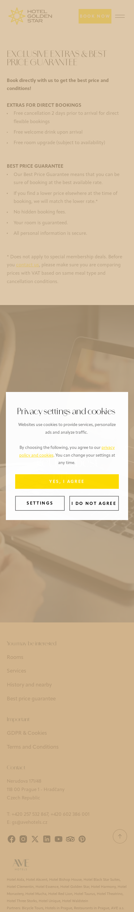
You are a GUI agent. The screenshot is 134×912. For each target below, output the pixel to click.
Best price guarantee (31, 699)
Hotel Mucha (35, 894)
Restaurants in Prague (91, 908)
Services (16, 671)
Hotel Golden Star (74, 887)
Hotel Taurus (84, 894)
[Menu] (120, 16)
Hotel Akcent (36, 880)
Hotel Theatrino (110, 894)
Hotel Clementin (20, 887)
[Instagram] (23, 839)
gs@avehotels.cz (29, 822)
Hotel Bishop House (65, 880)
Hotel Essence (47, 887)
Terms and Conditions (33, 747)
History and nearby (29, 685)
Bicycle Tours (32, 908)
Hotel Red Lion (60, 894)
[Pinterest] (82, 839)
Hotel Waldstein (75, 901)
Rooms (15, 657)
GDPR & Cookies (27, 733)
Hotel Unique (49, 901)
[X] (35, 839)
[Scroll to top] (120, 836)
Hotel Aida (15, 880)
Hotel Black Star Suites (102, 880)
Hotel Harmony (103, 887)
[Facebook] (11, 839)
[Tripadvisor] (70, 839)
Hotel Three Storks (22, 901)
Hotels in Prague (58, 908)
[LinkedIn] (46, 839)
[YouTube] (58, 839)
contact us (27, 265)
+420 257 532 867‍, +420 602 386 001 (50, 814)
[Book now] (95, 16)
